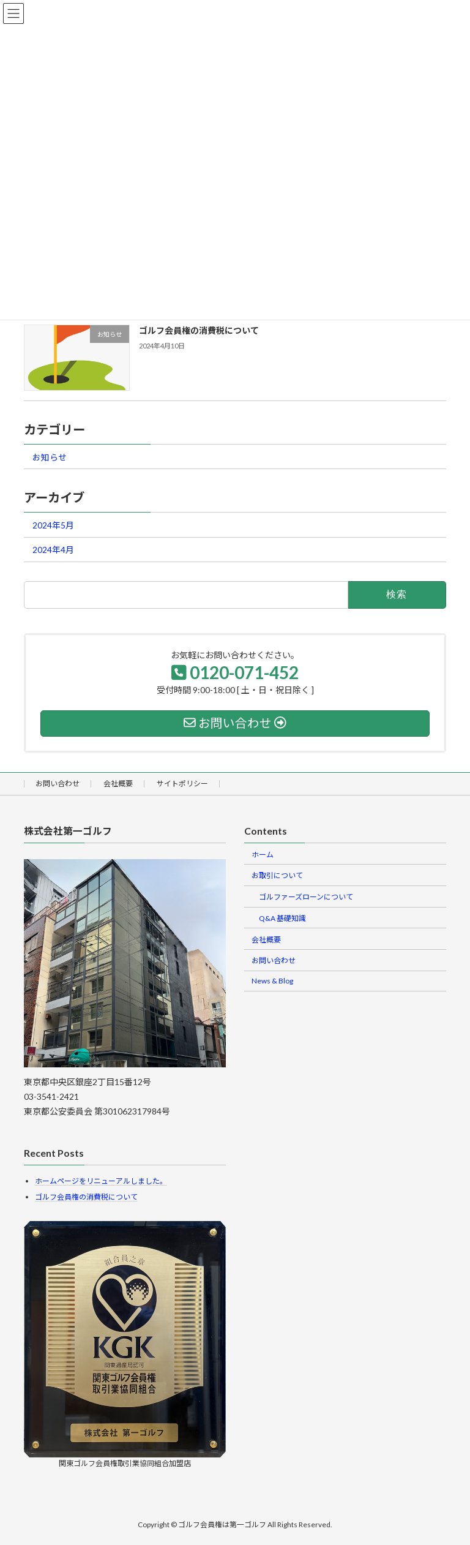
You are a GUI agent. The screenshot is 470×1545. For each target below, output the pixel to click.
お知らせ (49, 457)
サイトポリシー (182, 783)
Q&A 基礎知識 (282, 918)
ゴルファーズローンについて (306, 896)
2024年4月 (53, 550)
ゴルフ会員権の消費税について (199, 330)
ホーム (263, 854)
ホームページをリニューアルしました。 (101, 1180)
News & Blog (272, 980)
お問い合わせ (57, 783)
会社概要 (118, 783)
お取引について (277, 875)
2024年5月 (53, 525)
